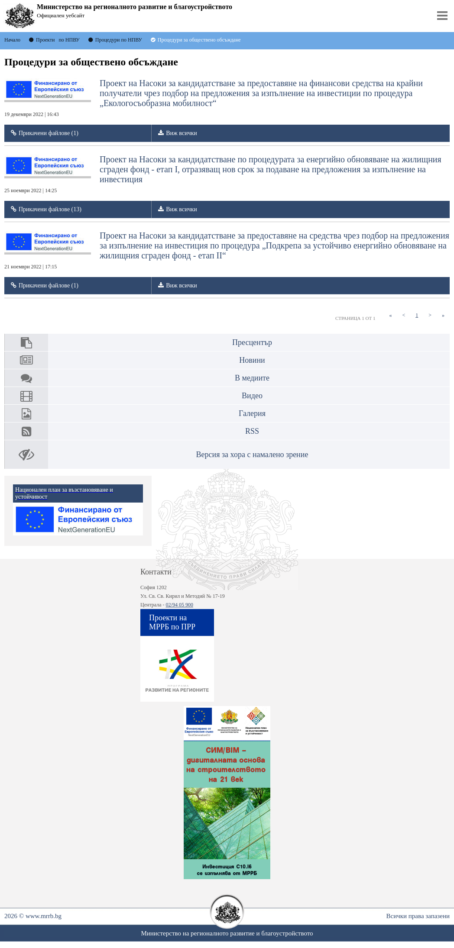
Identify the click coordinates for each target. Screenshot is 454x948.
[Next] (430, 315)
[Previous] (403, 315)
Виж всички (181, 133)
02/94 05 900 (179, 605)
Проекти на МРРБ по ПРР (172, 622)
